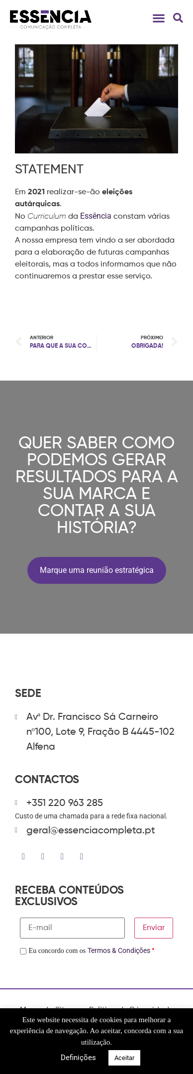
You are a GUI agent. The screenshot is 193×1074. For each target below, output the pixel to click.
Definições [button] (78, 1057)
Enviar (154, 928)
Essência (95, 216)
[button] (158, 17)
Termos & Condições (119, 950)
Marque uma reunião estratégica (97, 570)
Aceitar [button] (124, 1058)
